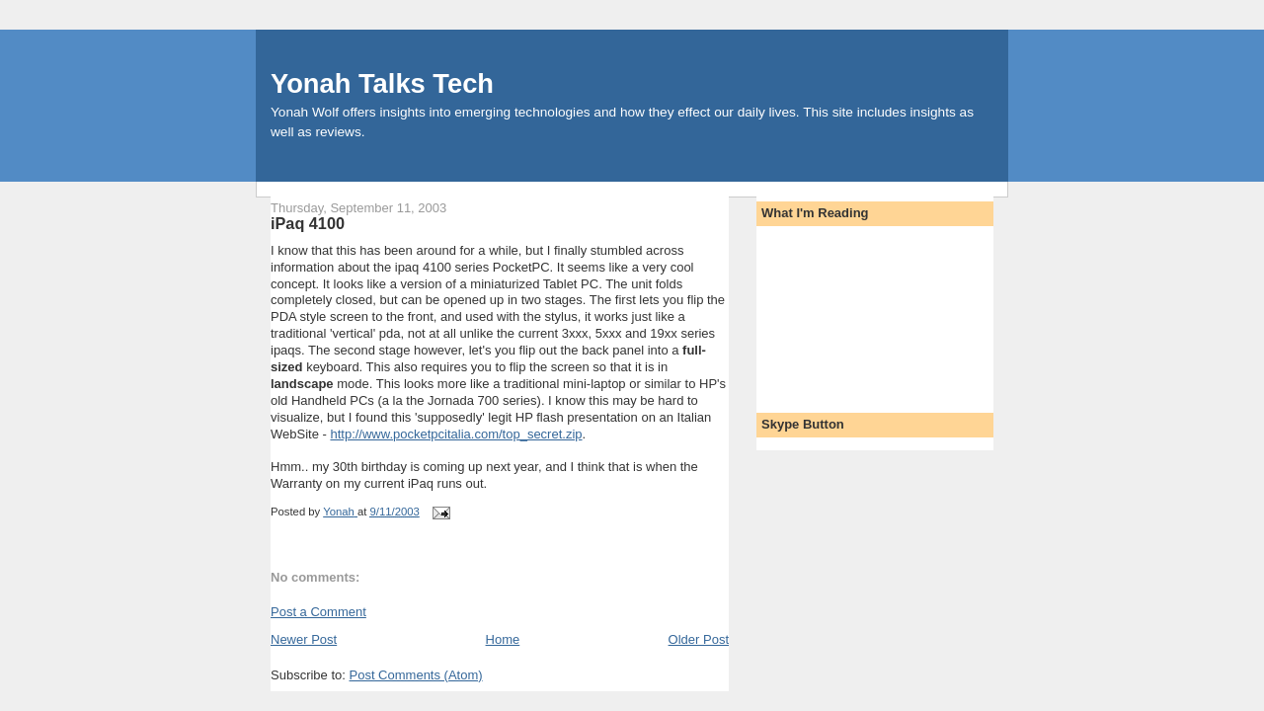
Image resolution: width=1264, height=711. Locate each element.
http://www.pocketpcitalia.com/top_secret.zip (456, 434)
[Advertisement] (850, 313)
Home (503, 639)
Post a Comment (318, 611)
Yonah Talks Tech (382, 83)
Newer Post (304, 639)
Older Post (699, 639)
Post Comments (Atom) (416, 675)
